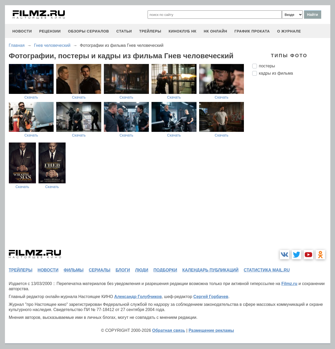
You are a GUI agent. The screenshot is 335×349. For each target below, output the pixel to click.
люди (141, 270)
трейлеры (150, 31)
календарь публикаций (210, 270)
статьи (124, 31)
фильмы (73, 270)
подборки (165, 270)
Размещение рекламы (211, 330)
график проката (252, 31)
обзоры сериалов (88, 31)
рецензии (50, 31)
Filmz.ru (289, 283)
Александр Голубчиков (138, 296)
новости (22, 31)
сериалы (99, 270)
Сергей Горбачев (210, 296)
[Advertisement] (291, 167)
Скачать (31, 97)
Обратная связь (168, 330)
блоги (123, 270)
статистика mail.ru (267, 270)
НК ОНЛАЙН (215, 31)
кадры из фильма (276, 73)
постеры (267, 66)
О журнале (289, 31)
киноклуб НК (183, 31)
